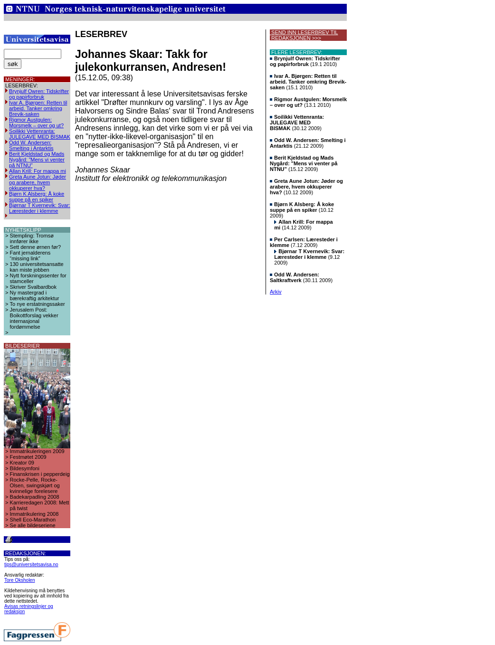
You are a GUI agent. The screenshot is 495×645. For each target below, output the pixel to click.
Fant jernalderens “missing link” (30, 255)
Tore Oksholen (19, 580)
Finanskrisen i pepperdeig (40, 474)
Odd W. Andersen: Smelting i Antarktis (31, 145)
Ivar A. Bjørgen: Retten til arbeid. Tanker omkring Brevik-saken (38, 108)
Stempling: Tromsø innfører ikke (32, 238)
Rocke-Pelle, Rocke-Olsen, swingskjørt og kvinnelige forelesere (35, 485)
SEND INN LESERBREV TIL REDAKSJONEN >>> (304, 35)
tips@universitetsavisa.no (31, 564)
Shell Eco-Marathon (33, 519)
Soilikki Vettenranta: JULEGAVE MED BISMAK (39, 134)
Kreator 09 (22, 462)
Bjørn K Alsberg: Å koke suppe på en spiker (36, 196)
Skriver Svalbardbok (33, 287)
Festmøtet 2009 (28, 457)
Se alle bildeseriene (33, 525)
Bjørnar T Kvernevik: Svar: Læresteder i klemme (39, 208)
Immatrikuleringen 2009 (37, 451)
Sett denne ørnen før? (35, 247)
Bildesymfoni (24, 468)
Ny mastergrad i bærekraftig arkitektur (34, 295)
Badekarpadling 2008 (34, 497)
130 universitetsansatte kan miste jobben (37, 267)
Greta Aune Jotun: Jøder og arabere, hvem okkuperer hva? (37, 182)
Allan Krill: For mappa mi (37, 171)
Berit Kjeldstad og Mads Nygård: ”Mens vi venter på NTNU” (37, 159)
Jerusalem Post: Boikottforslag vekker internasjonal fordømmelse (34, 318)
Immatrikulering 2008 (34, 514)
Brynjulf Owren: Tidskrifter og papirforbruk (39, 94)
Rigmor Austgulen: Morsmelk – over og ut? (36, 122)
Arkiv (275, 291)
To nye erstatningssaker (37, 304)
